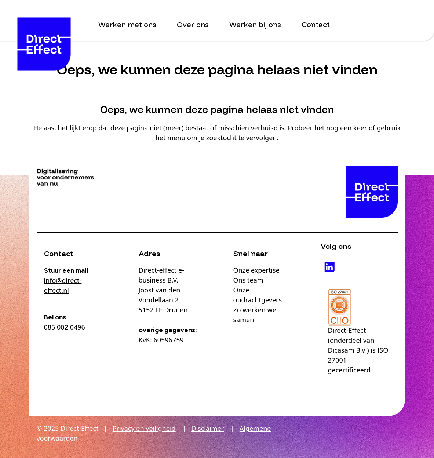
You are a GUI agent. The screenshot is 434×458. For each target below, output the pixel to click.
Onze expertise (256, 270)
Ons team (248, 280)
